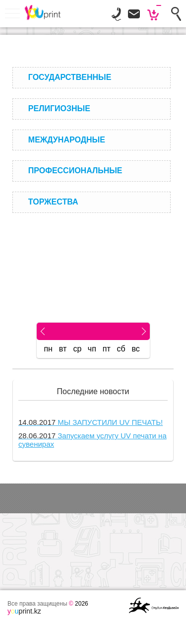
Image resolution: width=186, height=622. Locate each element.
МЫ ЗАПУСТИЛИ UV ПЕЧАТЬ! (90, 422)
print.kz (24, 611)
